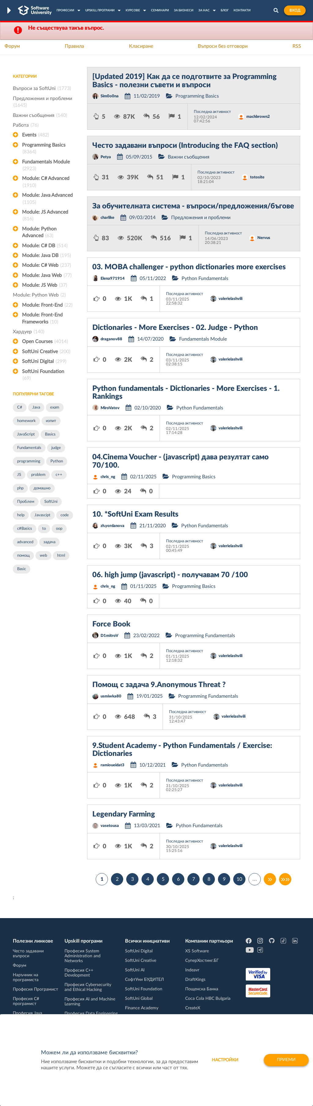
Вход (294, 10)
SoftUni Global (139, 998)
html (61, 556)
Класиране (141, 46)
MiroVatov (110, 408)
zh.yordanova (112, 526)
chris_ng (108, 477)
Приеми (286, 1060)
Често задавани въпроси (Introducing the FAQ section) (185, 145)
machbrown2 (258, 117)
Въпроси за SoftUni (42, 88)
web (43, 556)
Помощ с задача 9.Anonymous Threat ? (159, 685)
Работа (26, 125)
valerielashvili (230, 299)
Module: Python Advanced (39, 232)
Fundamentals (29, 448)
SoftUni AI (135, 970)
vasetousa (110, 826)
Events (35, 135)
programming (28, 461)
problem (38, 475)
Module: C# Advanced (45, 182)
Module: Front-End (47, 305)
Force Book (111, 624)
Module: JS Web (44, 285)
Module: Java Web (47, 275)
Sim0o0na (110, 96)
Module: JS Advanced (45, 216)
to (44, 529)
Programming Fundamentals (205, 635)
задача (49, 542)
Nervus (263, 238)
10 (239, 879)
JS (19, 475)
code (65, 515)
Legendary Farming (123, 814)
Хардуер (28, 331)
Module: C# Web (46, 265)
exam (54, 407)
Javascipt (42, 515)
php (20, 488)
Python (56, 461)
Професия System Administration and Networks (82, 956)
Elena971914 (113, 279)
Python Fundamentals (205, 278)
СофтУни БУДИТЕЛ (144, 979)
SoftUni (50, 502)
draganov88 (111, 339)
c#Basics (24, 529)
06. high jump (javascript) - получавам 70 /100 (170, 575)
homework (26, 421)
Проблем (25, 502)
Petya (106, 157)
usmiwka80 (111, 696)
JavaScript (26, 434)
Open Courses (45, 341)
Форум (12, 46)
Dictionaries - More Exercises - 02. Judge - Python (175, 327)
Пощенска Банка (201, 989)
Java (36, 407)
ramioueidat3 (112, 765)
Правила (74, 46)
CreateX (192, 1008)
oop (59, 529)
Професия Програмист (35, 989)
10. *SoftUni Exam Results (135, 514)
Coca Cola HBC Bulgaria (207, 998)
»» (285, 879)
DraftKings (195, 979)
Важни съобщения (40, 115)
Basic (21, 569)
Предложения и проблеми (42, 102)
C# (19, 407)
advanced (25, 542)
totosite (257, 177)
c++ (59, 475)
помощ (23, 556)
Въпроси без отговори (223, 46)
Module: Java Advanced (47, 199)
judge (56, 448)
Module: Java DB (46, 255)
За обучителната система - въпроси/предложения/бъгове (193, 206)
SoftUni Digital (44, 361)
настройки (225, 1060)
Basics (50, 434)
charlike (107, 218)
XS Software (197, 951)
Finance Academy (141, 1008)
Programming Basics (43, 149)
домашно (42, 488)
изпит (51, 421)
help (20, 515)
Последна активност (212, 112)
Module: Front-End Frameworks (42, 318)
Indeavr (192, 970)
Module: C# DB (45, 245)
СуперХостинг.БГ (202, 960)
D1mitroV (109, 636)
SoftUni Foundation (43, 375)
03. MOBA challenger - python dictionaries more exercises (189, 267)
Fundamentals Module (46, 165)
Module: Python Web (39, 295)
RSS (297, 46)
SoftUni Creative (46, 351)
